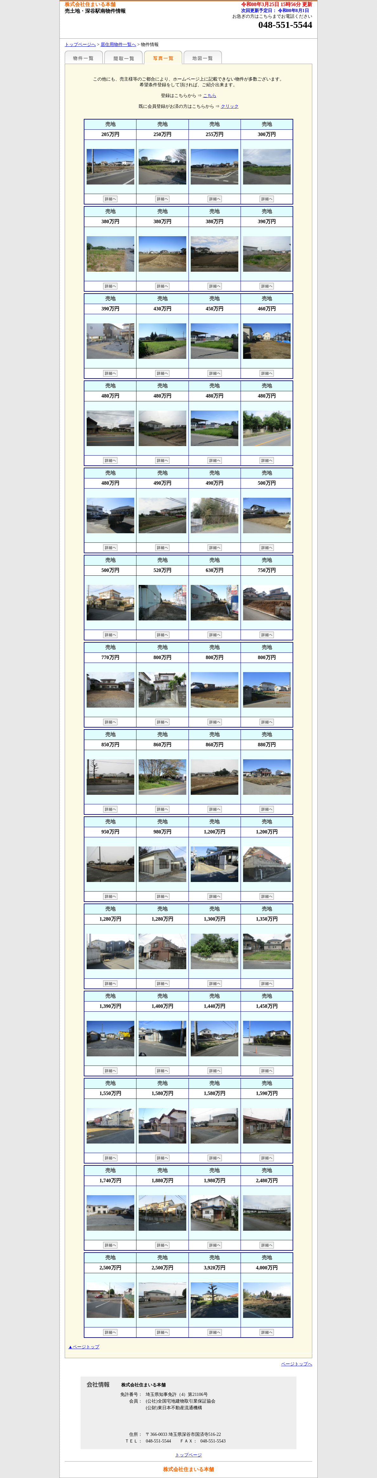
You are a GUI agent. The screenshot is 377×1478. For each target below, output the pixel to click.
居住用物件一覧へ (118, 44)
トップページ (188, 1455)
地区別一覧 (84, 57)
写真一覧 (163, 57)
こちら (209, 95)
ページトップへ (296, 1364)
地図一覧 (203, 57)
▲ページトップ (83, 1347)
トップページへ (80, 44)
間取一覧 (123, 57)
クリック (230, 106)
